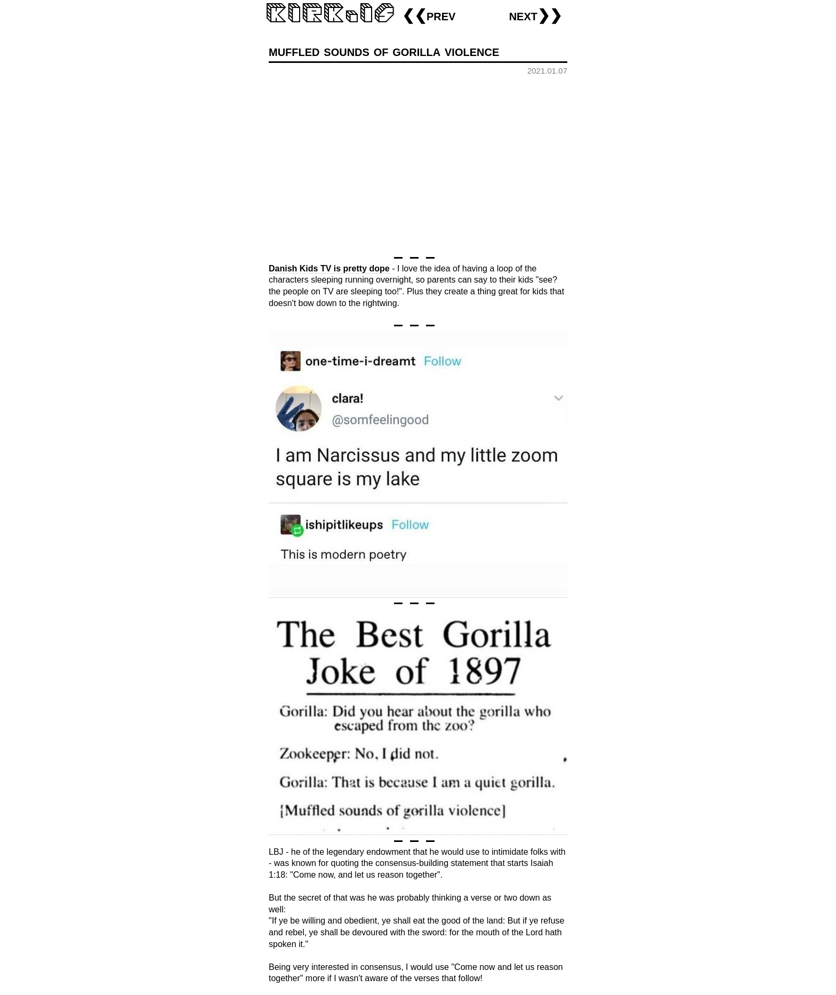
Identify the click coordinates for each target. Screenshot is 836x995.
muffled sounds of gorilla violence (384, 51)
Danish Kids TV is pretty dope (329, 268)
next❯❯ (535, 15)
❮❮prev (428, 15)
